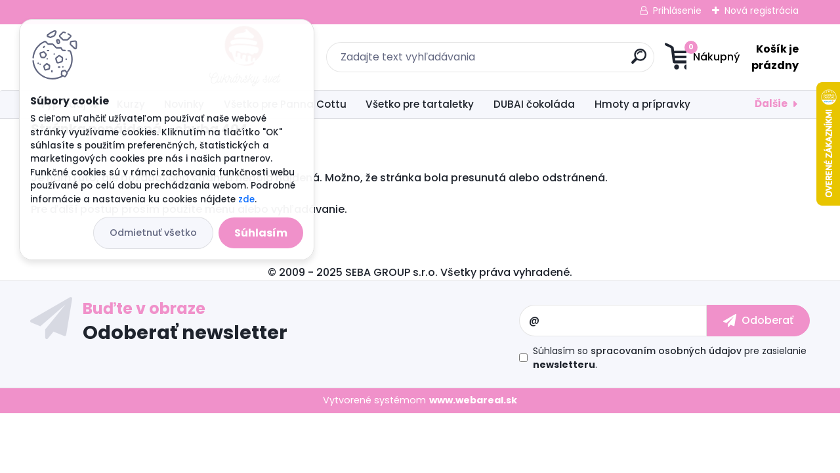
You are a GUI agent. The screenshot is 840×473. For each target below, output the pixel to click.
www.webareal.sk (473, 400)
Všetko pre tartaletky (420, 104)
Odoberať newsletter (185, 331)
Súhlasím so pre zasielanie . (670, 357)
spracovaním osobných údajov (666, 350)
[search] (548, 61)
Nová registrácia (761, 10)
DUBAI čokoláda (534, 104)
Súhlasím (260, 232)
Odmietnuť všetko (153, 232)
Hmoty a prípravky (642, 104)
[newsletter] (758, 320)
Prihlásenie (677, 10)
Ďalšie (771, 103)
